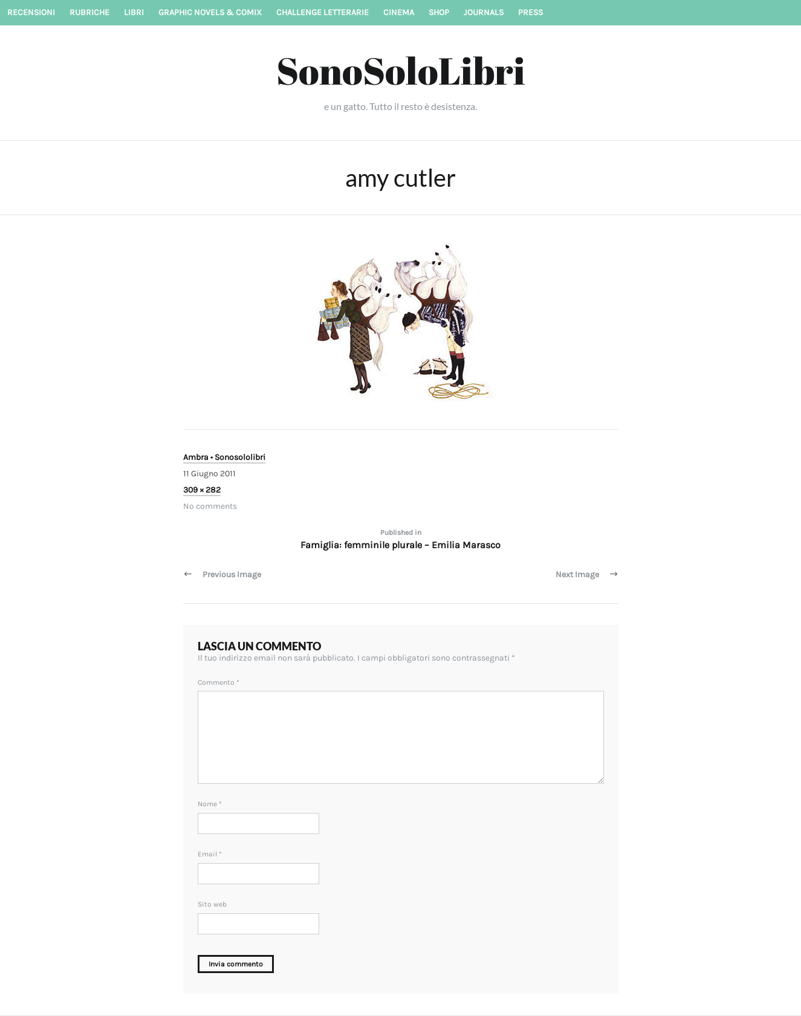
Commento (218, 682)
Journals (484, 12)
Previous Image (232, 574)
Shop (439, 12)
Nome (210, 804)
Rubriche (89, 12)
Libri (134, 12)
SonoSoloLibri (400, 70)
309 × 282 (202, 490)
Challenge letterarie (322, 12)
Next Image (577, 574)
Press (530, 12)
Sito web (212, 904)
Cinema (398, 12)
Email (210, 854)
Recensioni (31, 12)
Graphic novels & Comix (210, 12)
